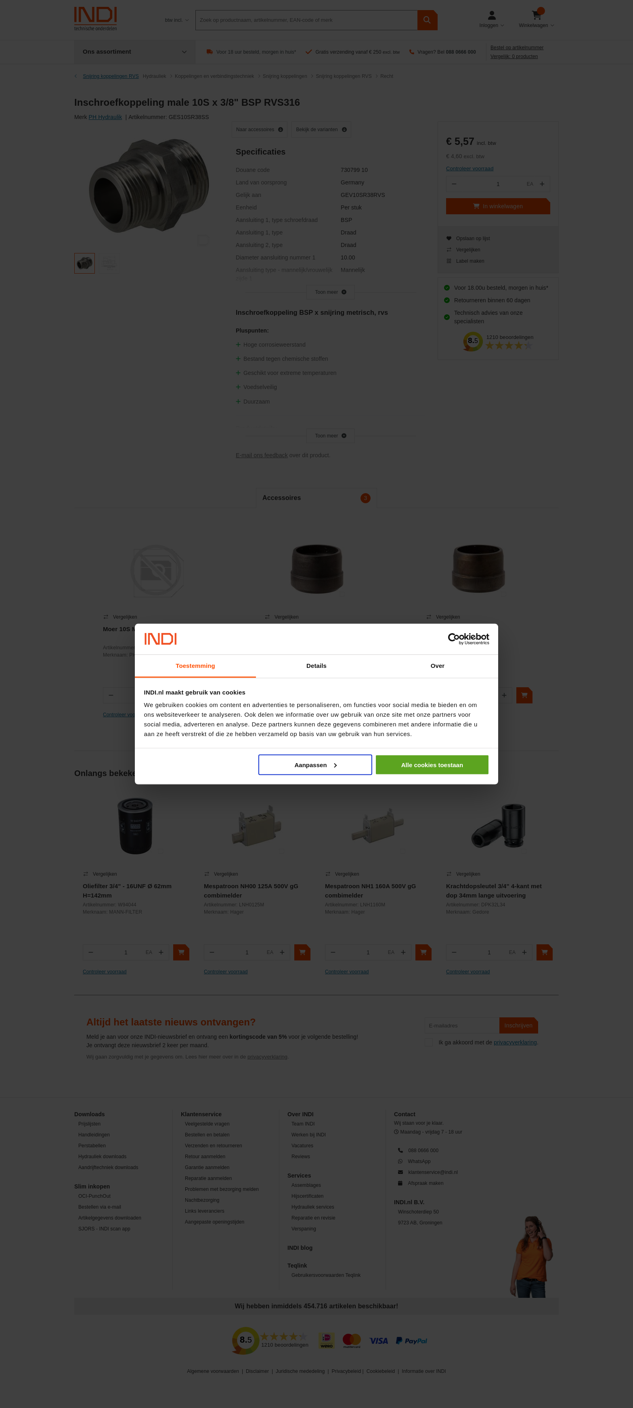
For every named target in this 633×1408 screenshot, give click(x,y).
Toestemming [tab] (195, 665)
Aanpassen (316, 764)
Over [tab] (438, 665)
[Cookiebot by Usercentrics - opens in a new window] (454, 639)
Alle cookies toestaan (432, 764)
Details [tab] (316, 665)
